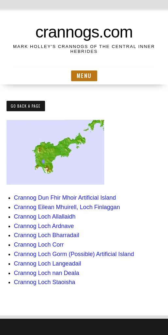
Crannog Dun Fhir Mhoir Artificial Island (65, 197)
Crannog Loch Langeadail (47, 263)
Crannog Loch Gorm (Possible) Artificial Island (74, 254)
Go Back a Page (25, 106)
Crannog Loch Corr (39, 244)
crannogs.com (83, 32)
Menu (84, 75)
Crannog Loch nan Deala (46, 273)
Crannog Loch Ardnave (44, 226)
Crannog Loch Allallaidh (45, 216)
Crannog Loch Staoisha (44, 282)
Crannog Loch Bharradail (46, 235)
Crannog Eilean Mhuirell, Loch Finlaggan (67, 207)
